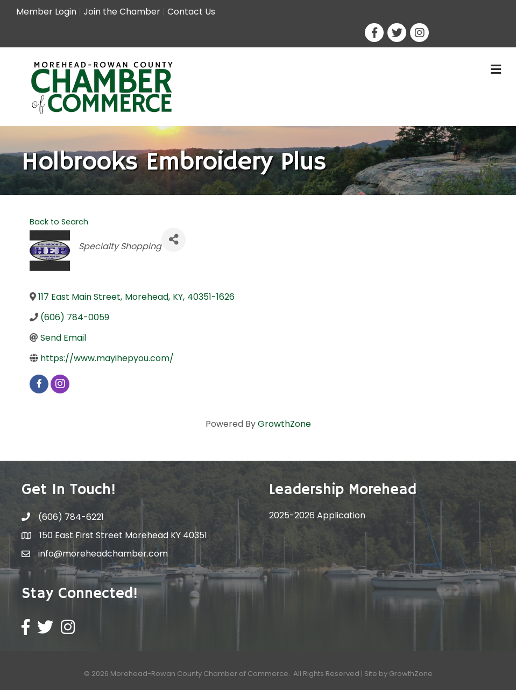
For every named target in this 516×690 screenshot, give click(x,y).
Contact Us (191, 11)
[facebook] (39, 384)
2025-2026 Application (317, 515)
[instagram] (60, 384)
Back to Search (59, 221)
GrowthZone (284, 424)
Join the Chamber (121, 11)
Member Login (46, 11)
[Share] (173, 240)
